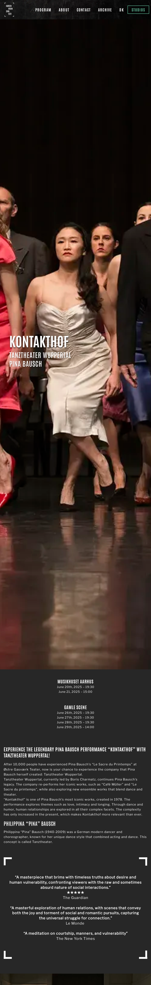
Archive (105, 9)
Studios (138, 9)
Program (43, 9)
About (64, 9)
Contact (84, 9)
